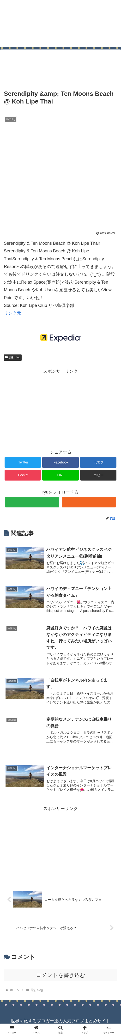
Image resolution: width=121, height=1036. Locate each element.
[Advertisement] (60, 65)
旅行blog (12, 357)
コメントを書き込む (60, 976)
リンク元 (12, 313)
